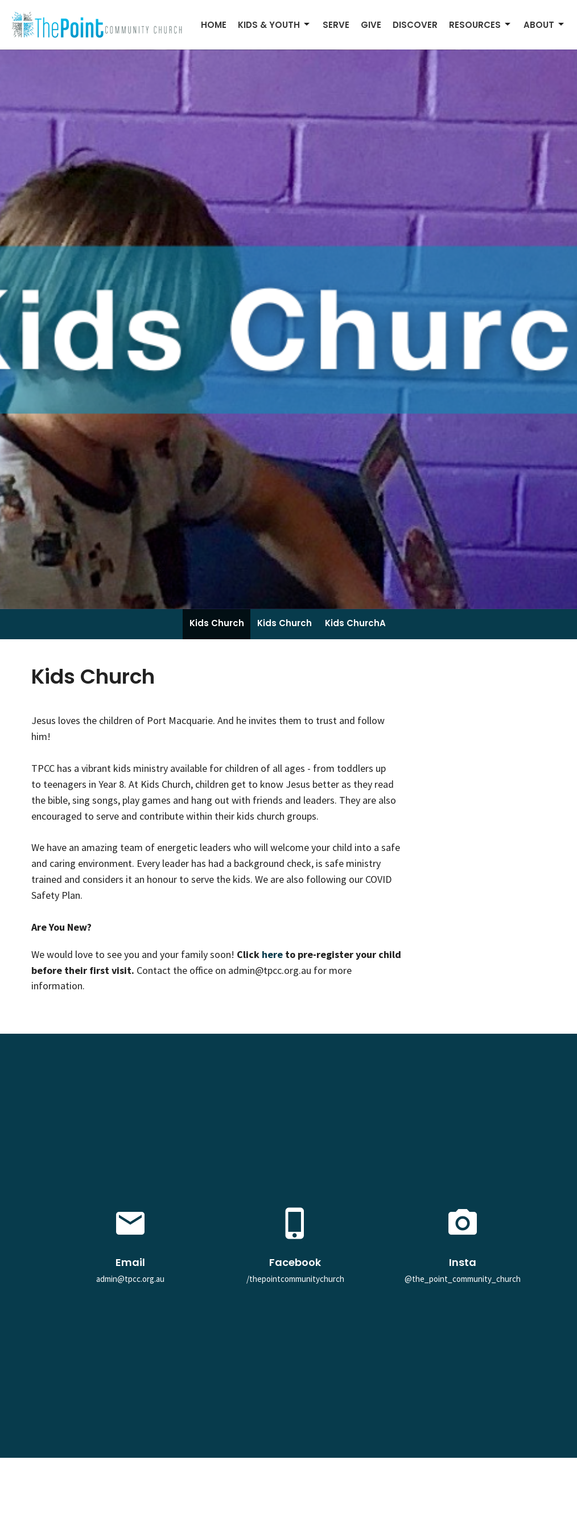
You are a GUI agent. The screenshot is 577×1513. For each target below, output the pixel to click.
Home (213, 25)
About (545, 25)
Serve (336, 25)
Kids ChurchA (355, 623)
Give (371, 25)
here (273, 954)
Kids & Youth (274, 25)
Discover (415, 25)
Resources (480, 25)
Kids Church (216, 623)
